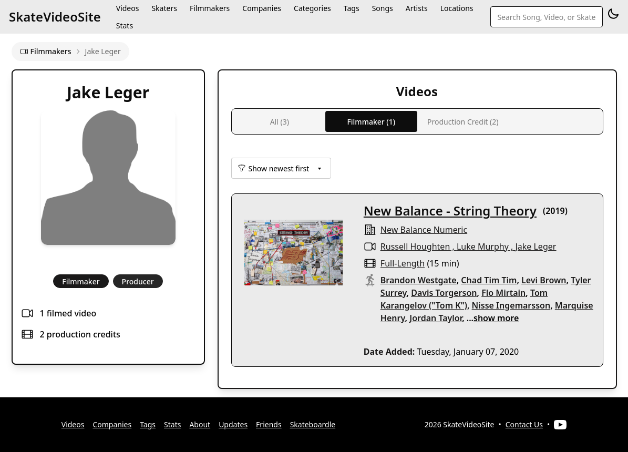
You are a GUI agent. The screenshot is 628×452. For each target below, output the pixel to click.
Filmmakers (45, 51)
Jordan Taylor (435, 318)
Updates (233, 424)
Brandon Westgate (418, 280)
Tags (148, 424)
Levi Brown (543, 280)
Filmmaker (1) (371, 122)
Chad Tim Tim (489, 280)
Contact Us (524, 424)
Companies (111, 424)
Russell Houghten (415, 246)
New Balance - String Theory (450, 210)
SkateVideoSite (55, 16)
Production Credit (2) (462, 122)
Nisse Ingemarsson (511, 305)
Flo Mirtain (503, 293)
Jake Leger (535, 246)
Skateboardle (313, 424)
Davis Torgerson (444, 293)
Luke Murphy (483, 246)
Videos (73, 424)
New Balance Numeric (423, 229)
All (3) (279, 122)
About (199, 424)
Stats (124, 25)
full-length (402, 263)
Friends (269, 424)
